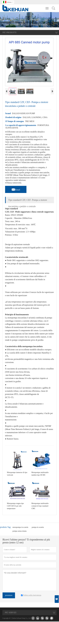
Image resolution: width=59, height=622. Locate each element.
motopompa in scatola (20, 528)
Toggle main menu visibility (47, 7)
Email (15, 189)
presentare (8, 596)
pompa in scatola (38, 528)
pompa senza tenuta (19, 532)
